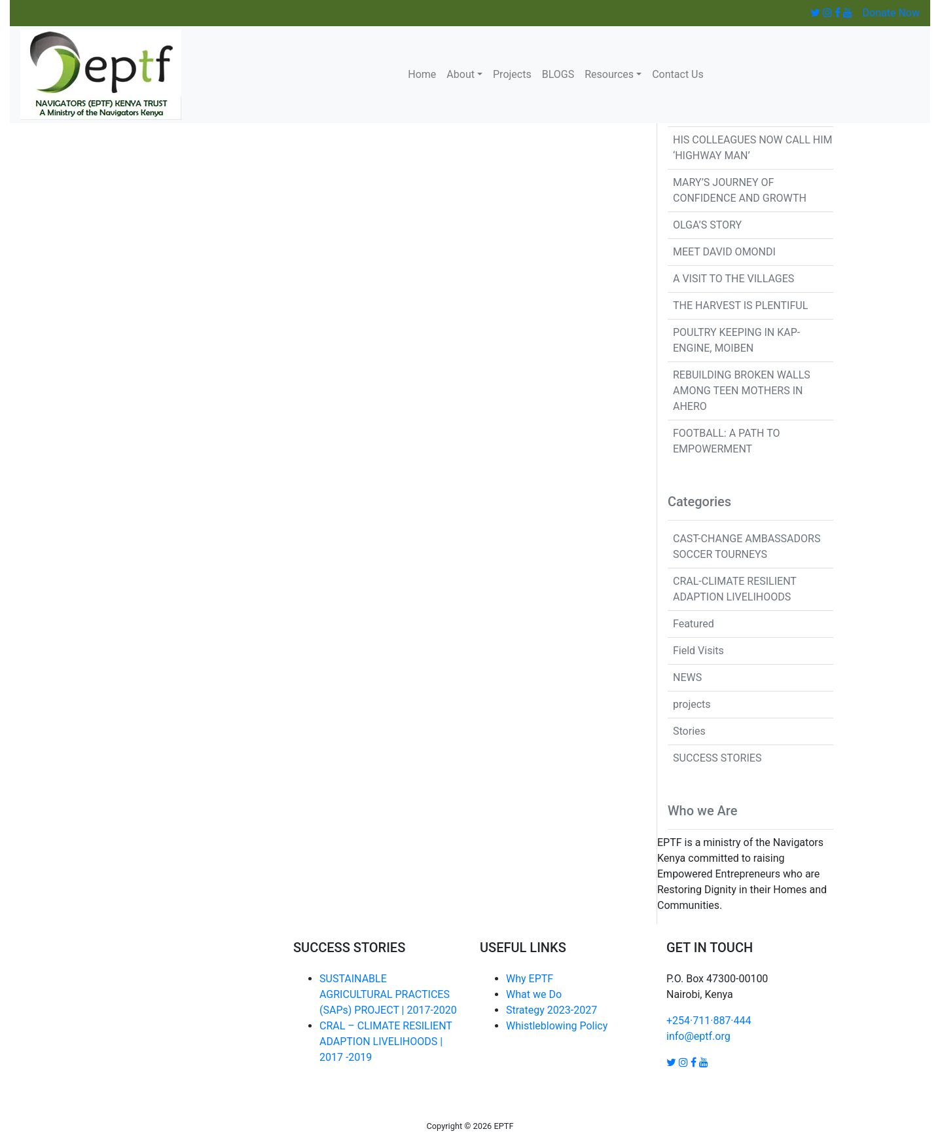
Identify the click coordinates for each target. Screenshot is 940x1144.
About (460, 74)
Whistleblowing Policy (556, 1026)
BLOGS (558, 74)
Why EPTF (529, 978)
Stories (689, 731)
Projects (512, 74)
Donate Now (891, 13)
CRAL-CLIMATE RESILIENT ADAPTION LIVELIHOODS (735, 589)
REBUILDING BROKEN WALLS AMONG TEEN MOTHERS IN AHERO (741, 391)
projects (692, 704)
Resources (609, 74)
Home (422, 74)
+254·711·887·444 (708, 1020)
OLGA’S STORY (707, 225)
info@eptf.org (698, 1036)
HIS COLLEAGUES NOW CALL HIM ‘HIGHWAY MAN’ (753, 148)
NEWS (687, 677)
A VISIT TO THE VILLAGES (733, 278)
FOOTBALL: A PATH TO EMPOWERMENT (726, 441)
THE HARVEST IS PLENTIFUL (740, 305)
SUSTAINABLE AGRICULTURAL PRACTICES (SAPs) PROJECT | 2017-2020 (388, 994)
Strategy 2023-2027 (551, 1010)
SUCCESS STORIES (717, 758)
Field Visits (698, 650)
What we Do (534, 994)
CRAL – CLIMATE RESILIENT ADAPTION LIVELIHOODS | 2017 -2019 (385, 1041)
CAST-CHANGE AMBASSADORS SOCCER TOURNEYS (746, 546)
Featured (693, 624)
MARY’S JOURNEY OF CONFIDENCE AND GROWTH (739, 190)
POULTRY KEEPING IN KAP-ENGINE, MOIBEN (736, 340)
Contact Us (678, 74)
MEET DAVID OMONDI (724, 252)
